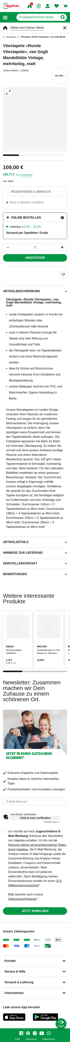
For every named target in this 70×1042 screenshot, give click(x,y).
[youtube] (42, 1033)
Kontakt (10, 960)
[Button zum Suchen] (62, 17)
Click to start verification (35, 817)
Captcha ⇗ (52, 822)
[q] (37, 17)
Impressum (31, 1039)
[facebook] (21, 1033)
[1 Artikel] (35, 247)
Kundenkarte (26, 175)
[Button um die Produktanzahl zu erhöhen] (64, 247)
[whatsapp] (49, 1033)
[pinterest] (28, 1033)
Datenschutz (49, 1039)
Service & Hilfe (14, 971)
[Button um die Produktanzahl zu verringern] (6, 247)
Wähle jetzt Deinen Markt (27, 27)
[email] (35, 801)
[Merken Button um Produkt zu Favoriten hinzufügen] (63, 274)
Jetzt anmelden (35, 911)
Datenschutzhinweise (22, 899)
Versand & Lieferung (19, 982)
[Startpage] (11, 6)
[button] (5, 17)
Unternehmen (14, 993)
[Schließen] (65, 28)
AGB (17, 1039)
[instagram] (35, 1033)
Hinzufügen (35, 257)
